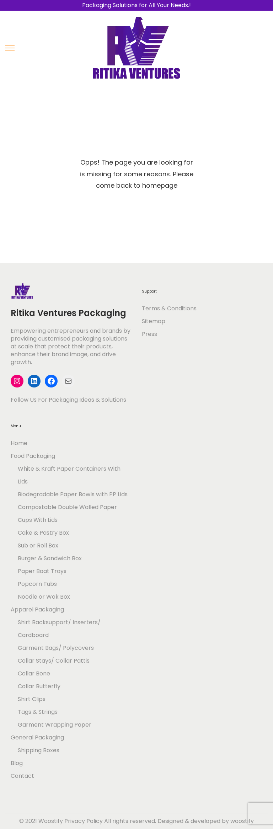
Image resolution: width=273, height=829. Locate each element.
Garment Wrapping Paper (54, 725)
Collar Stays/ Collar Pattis (54, 661)
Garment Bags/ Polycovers (56, 648)
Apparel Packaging (37, 609)
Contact (22, 776)
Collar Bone (34, 673)
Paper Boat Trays (42, 571)
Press (149, 334)
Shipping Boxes (38, 750)
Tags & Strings (38, 712)
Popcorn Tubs (37, 584)
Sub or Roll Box (38, 545)
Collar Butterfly (39, 686)
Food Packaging (33, 456)
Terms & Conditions (169, 308)
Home (19, 443)
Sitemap (153, 321)
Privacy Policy (83, 821)
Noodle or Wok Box (44, 597)
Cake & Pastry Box (43, 533)
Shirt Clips (32, 699)
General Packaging (37, 737)
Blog (17, 763)
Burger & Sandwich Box (50, 558)
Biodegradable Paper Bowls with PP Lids (73, 494)
